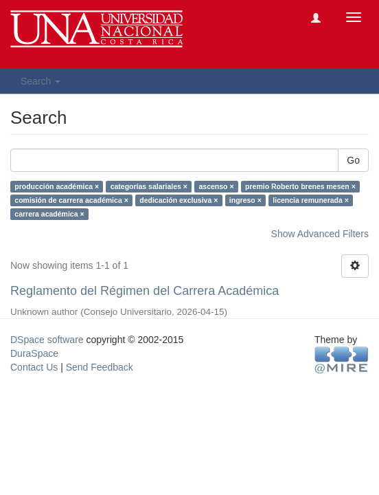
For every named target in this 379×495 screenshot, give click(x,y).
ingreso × (245, 200)
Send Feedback (99, 367)
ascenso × (215, 186)
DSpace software (47, 339)
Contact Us (34, 367)
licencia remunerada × (311, 200)
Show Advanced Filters (320, 233)
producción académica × (56, 186)
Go (353, 160)
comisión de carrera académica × (71, 200)
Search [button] (40, 81)
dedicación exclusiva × (178, 200)
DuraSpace (34, 353)
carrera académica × (49, 214)
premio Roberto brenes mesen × (300, 186)
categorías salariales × (149, 186)
